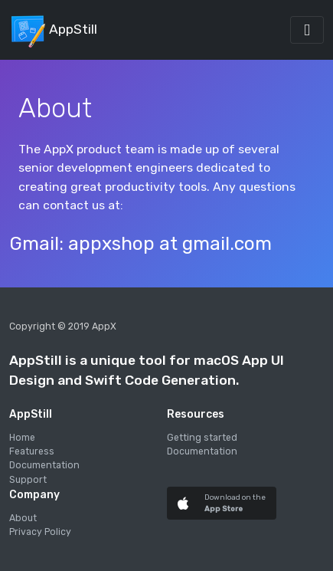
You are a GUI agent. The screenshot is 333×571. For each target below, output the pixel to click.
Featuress (31, 451)
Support (28, 479)
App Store (223, 508)
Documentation (44, 465)
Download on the (235, 497)
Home (22, 437)
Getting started (202, 437)
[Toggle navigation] (307, 29)
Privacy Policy (40, 532)
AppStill (53, 29)
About (23, 518)
